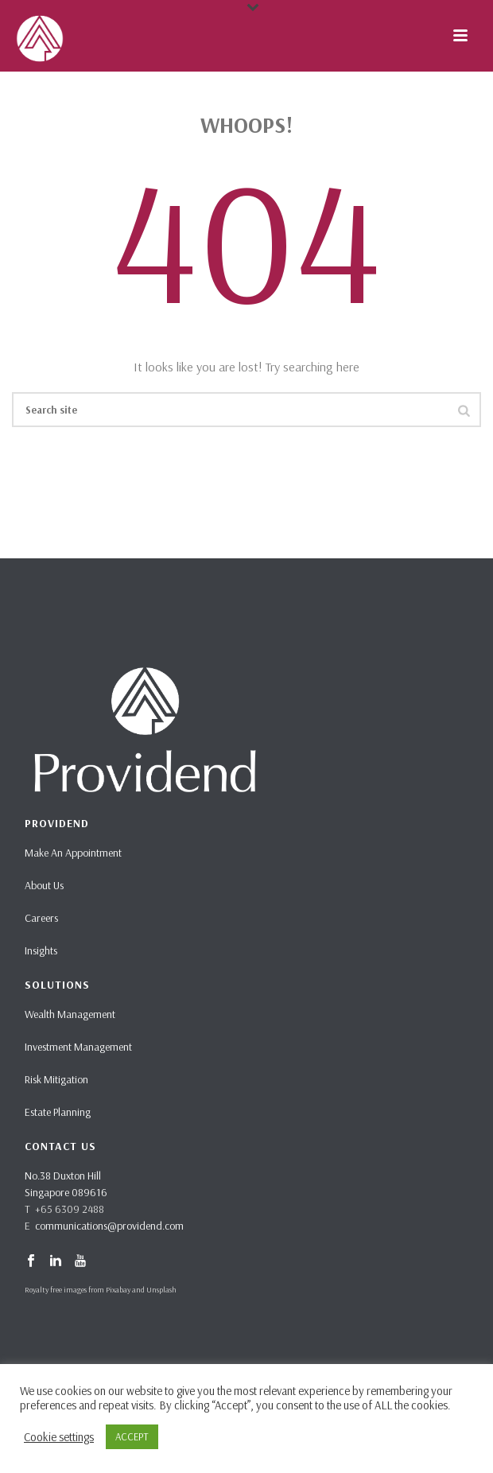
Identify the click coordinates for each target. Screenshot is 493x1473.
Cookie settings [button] (59, 1437)
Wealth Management (70, 1014)
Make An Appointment (73, 852)
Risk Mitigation (56, 1079)
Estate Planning (58, 1112)
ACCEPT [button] (132, 1436)
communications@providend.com (109, 1225)
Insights (41, 950)
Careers (41, 918)
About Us (44, 885)
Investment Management (78, 1047)
